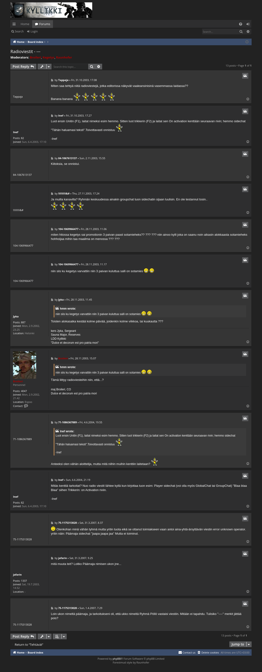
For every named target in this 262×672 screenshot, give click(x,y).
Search (19, 31)
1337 (24, 580)
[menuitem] (240, 24)
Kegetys (48, 57)
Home (25, 24)
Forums (44, 24)
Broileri (35, 57)
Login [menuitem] (249, 25)
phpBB (117, 658)
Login (34, 31)
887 (23, 322)
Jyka (15, 316)
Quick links (15, 25)
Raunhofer (64, 57)
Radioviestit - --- (25, 51)
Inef (15, 132)
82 (22, 138)
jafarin (17, 574)
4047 (24, 391)
